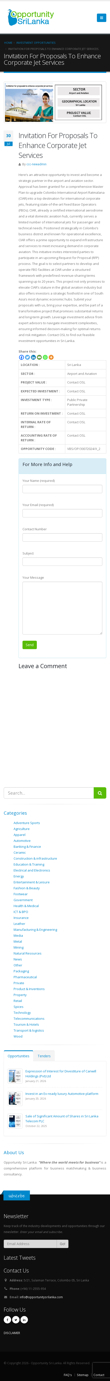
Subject (28, 553)
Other (18, 965)
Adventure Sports (27, 823)
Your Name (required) (38, 480)
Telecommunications (29, 1018)
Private (19, 983)
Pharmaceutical (25, 977)
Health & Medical (26, 906)
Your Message (33, 577)
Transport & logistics (29, 1030)
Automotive (22, 840)
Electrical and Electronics (32, 870)
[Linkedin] (33, 357)
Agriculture (22, 829)
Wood (18, 1036)
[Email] (39, 357)
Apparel (19, 834)
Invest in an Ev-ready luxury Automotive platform (61, 1093)
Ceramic (20, 852)
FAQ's (68, 1375)
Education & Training (29, 864)
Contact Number (34, 529)
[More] (51, 357)
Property (20, 995)
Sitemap (82, 1375)
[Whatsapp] (45, 357)
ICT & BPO (21, 912)
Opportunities (18, 1056)
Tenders (44, 1056)
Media (18, 935)
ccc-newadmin (36, 164)
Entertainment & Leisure (32, 882)
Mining (18, 947)
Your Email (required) (38, 505)
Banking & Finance (27, 846)
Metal (18, 941)
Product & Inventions (29, 989)
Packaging (21, 971)
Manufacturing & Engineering (35, 929)
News (18, 959)
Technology (22, 1012)
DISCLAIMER (12, 1333)
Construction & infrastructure (35, 858)
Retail (18, 1001)
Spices (18, 1006)
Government (23, 900)
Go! (62, 1243)
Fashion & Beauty (27, 888)
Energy (19, 876)
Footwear (21, 894)
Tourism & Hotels (26, 1024)
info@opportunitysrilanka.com (41, 1297)
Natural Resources (28, 953)
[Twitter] (27, 357)
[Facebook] (21, 357)
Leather (19, 923)
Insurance (21, 917)
